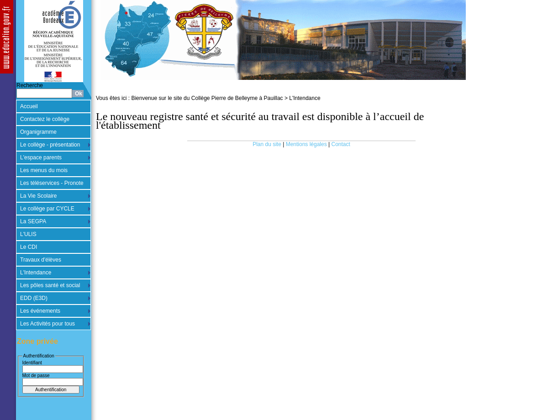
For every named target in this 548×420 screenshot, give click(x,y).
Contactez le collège (44, 119)
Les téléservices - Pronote (52, 183)
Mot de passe (36, 375)
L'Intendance (35, 272)
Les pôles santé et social (50, 285)
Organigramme (38, 132)
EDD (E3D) (33, 298)
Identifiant (32, 362)
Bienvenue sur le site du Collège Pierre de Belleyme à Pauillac (207, 98)
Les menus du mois (44, 170)
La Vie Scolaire (38, 196)
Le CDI (28, 247)
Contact (341, 144)
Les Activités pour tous (47, 323)
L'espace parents (41, 157)
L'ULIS (28, 234)
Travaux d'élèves (40, 260)
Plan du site (267, 144)
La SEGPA (33, 221)
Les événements (40, 311)
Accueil (29, 106)
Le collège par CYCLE (47, 208)
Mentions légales (306, 144)
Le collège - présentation (50, 145)
